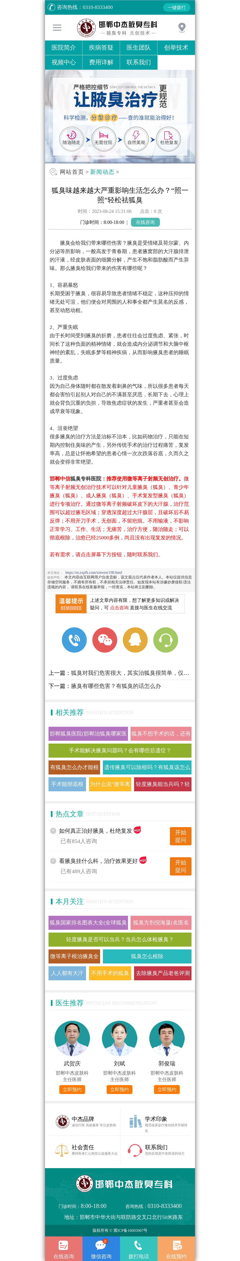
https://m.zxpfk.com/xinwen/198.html (93, 572)
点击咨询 (119, 607)
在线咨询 (145, 222)
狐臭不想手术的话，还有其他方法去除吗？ (161, 736)
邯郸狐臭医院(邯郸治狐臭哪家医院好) (88, 736)
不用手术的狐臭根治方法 (110, 975)
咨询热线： (150, 1206)
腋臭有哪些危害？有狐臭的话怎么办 (116, 686)
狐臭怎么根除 (147, 956)
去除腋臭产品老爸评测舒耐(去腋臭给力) (163, 975)
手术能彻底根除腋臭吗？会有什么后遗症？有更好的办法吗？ (67, 786)
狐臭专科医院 (85, 479)
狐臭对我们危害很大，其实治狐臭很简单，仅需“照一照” (141, 673)
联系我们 (139, 62)
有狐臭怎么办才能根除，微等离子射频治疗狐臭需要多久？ (74, 769)
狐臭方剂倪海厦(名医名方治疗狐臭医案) (161, 925)
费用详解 (101, 62)
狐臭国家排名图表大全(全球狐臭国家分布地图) (88, 925)
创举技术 (176, 47)
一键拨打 (176, 7)
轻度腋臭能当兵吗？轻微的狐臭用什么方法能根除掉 (163, 786)
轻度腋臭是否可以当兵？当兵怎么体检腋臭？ (120, 939)
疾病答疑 (101, 47)
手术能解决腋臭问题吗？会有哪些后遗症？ (120, 750)
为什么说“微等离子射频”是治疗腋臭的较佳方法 (110, 786)
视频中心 (64, 62)
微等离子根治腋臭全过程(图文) (74, 958)
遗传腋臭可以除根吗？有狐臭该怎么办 (147, 769)
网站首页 (72, 172)
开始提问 (180, 836)
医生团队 (139, 47)
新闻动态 (102, 172)
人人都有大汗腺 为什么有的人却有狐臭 (67, 975)
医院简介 (64, 47)
